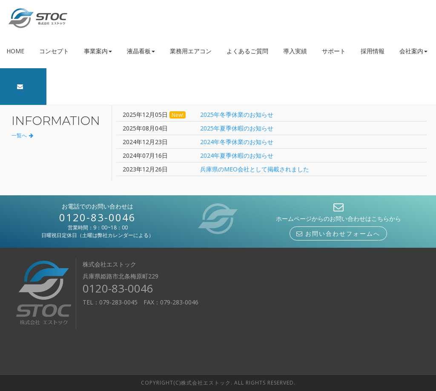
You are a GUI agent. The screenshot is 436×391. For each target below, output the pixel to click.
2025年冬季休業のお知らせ (236, 114)
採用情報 (372, 51)
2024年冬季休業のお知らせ (236, 142)
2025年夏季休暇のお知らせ (236, 128)
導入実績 (295, 51)
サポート (334, 51)
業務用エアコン (191, 51)
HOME (15, 51)
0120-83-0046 (97, 217)
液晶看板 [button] (141, 51)
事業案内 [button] (98, 51)
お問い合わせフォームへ (338, 233)
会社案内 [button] (413, 51)
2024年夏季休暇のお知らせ (236, 155)
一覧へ (22, 135)
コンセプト (54, 51)
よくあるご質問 (247, 51)
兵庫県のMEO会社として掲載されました (254, 169)
